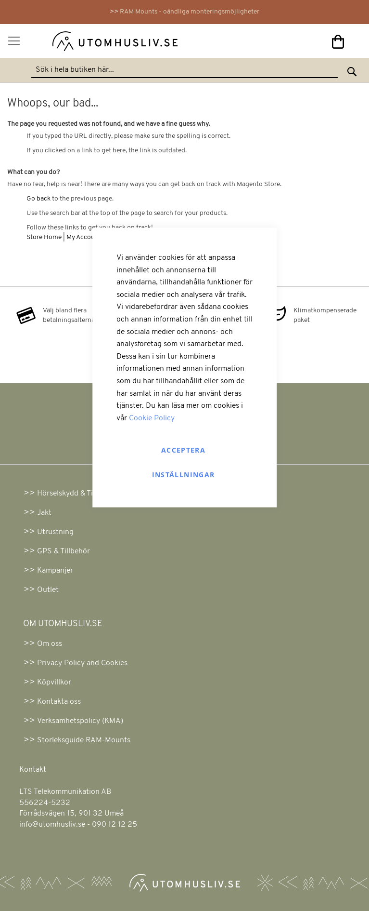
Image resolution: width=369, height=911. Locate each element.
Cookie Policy (152, 418)
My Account (83, 237)
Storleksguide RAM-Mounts (83, 740)
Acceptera (183, 450)
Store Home (44, 237)
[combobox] (184, 70)
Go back (38, 198)
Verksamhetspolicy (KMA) (80, 721)
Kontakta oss (59, 702)
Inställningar (183, 474)
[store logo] (103, 43)
